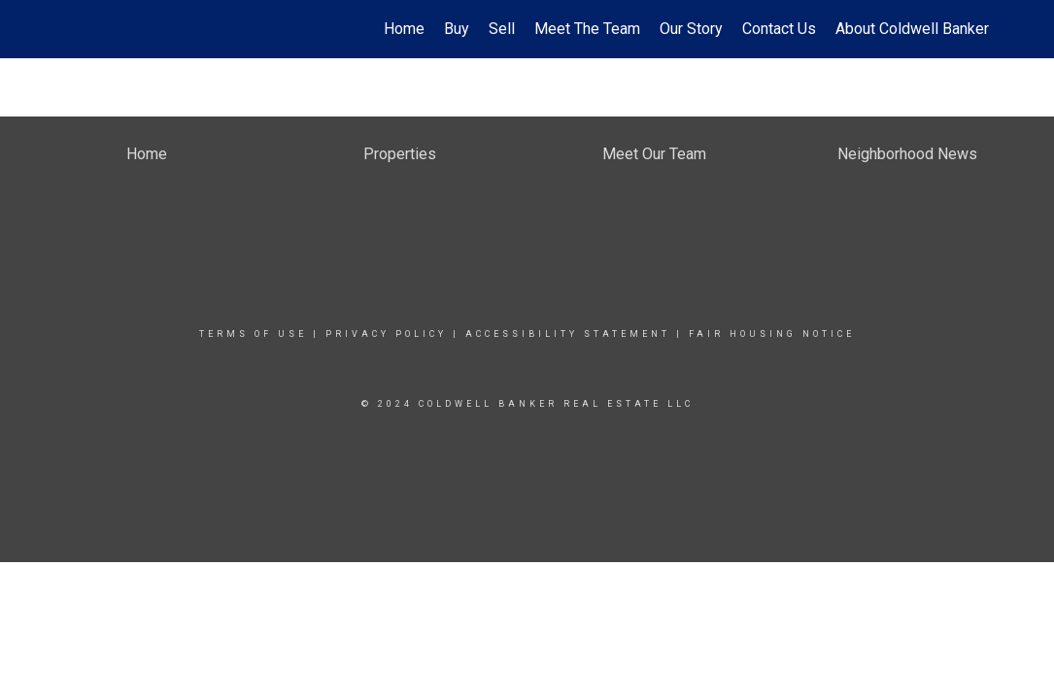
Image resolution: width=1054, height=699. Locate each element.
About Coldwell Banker (912, 28)
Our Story (691, 28)
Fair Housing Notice (772, 334)
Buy (456, 28)
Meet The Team (587, 28)
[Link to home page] (66, 29)
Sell (502, 28)
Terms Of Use (253, 334)
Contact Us (779, 28)
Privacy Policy (386, 334)
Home (404, 28)
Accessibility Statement (567, 334)
